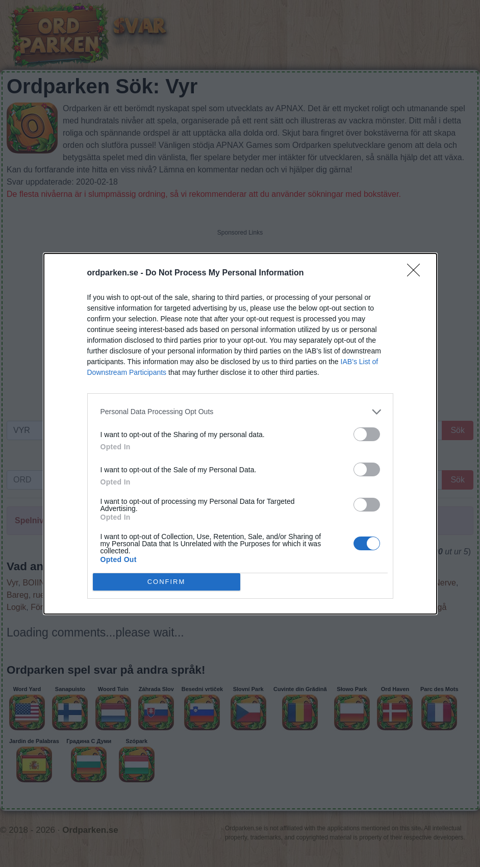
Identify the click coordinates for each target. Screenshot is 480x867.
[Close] (416, 273)
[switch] (366, 434)
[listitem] (240, 411)
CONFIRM (166, 581)
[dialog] (240, 433)
